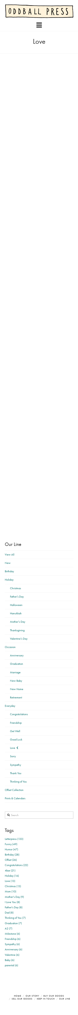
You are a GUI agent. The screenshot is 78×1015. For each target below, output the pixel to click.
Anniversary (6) (13, 949)
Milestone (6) (12, 933)
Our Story (32, 995)
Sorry (13, 756)
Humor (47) (11, 849)
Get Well (15, 731)
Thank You (15, 773)
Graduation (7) (13, 923)
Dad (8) (9, 912)
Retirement (16, 697)
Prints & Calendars (15, 798)
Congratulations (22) (16, 865)
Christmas (15, 588)
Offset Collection (14, 790)
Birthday (9, 571)
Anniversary (17, 655)
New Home (16, 689)
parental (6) (11, 965)
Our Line (64, 998)
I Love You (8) (12, 902)
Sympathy (15, 765)
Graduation (16, 664)
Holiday (9, 579)
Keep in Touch (46, 998)
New (8, 563)
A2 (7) (8, 928)
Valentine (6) (12, 955)
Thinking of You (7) (15, 918)
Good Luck (16, 739)
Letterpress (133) (14, 839)
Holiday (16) (12, 876)
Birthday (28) (12, 854)
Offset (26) (11, 860)
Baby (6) (9, 960)
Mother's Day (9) (14, 897)
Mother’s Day (17, 622)
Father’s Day (17, 596)
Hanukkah (16, 613)
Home (17, 995)
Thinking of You (18, 781)
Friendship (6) (12, 939)
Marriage (15, 672)
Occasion (10, 647)
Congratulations (19, 714)
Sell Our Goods (22, 998)
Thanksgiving (17, 630)
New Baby (16, 681)
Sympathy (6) (12, 944)
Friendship (16, 723)
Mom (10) (10, 891)
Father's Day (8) (13, 907)
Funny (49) (11, 844)
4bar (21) (10, 870)
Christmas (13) (13, 886)
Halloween (16, 605)
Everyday (10, 706)
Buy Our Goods (53, 995)
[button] (39, 25)
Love (12, 748)
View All (9, 554)
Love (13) (10, 881)
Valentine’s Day (18, 638)
